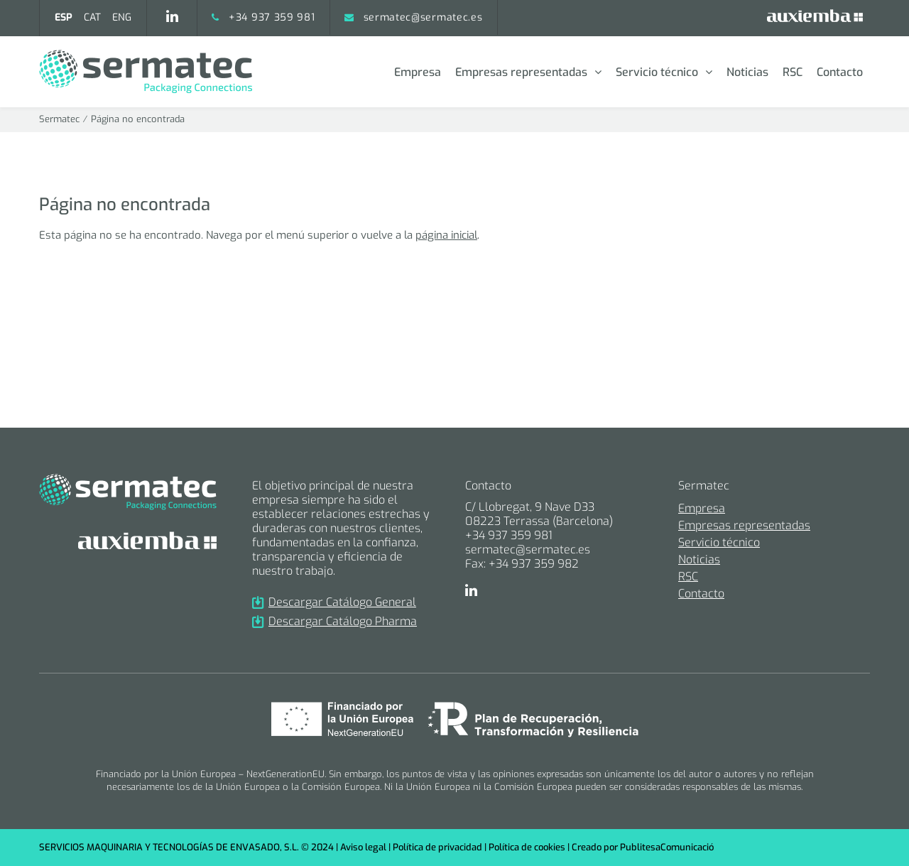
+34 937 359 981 (272, 17)
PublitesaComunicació (667, 847)
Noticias (747, 72)
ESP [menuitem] (63, 17)
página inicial (446, 235)
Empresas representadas (521, 72)
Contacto (840, 72)
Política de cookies (527, 847)
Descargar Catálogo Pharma (334, 622)
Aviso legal (363, 847)
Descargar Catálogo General (334, 602)
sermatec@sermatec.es (423, 17)
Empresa (417, 72)
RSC (792, 72)
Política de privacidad (437, 847)
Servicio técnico (657, 72)
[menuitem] (63, 17)
